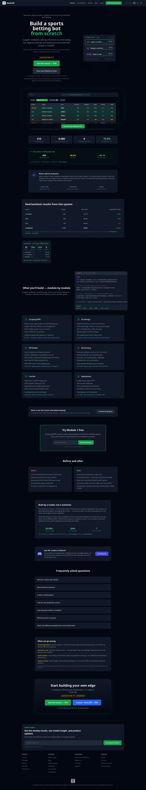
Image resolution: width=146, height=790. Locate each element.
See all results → (63, 162)
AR (141, 3)
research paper (87, 534)
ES (137, 3)
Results (90, 3)
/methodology (73, 534)
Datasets (25, 760)
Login (102, 3)
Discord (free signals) (82, 757)
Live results (35, 233)
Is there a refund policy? (73, 595)
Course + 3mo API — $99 (87, 702)
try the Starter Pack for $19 (68, 708)
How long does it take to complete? (73, 610)
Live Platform (81, 3)
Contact (103, 760)
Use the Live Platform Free (73, 126)
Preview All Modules (105, 411)
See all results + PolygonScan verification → (36, 260)
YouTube (78, 763)
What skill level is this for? (73, 587)
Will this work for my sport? (73, 618)
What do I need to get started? (73, 579)
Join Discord (102, 554)
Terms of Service (106, 763)
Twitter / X (78, 760)
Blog (96, 3)
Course (72, 3)
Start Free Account (113, 3)
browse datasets (83, 708)
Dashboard (25, 769)
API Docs (25, 766)
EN (134, 3)
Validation (51, 766)
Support (77, 766)
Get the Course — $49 (46, 63)
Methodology (52, 763)
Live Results (52, 769)
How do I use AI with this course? (73, 602)
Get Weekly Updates (113, 743)
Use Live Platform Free (46, 71)
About (103, 757)
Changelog (52, 772)
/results (51, 534)
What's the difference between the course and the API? (73, 625)
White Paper (52, 757)
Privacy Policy (105, 766)
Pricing (24, 763)
